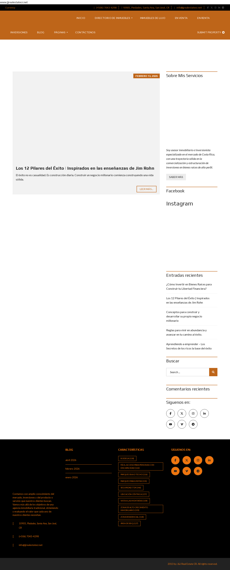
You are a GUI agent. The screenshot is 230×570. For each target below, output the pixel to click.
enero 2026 (71, 477)
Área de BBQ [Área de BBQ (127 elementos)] (129, 523)
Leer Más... (146, 189)
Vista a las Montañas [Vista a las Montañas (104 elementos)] (134, 500)
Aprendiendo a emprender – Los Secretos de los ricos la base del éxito (189, 346)
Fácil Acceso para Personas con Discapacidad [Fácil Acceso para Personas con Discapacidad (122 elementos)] (137, 466)
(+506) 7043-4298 (105, 7)
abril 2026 (70, 460)
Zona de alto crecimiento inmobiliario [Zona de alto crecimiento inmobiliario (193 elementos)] (134, 509)
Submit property (211, 32)
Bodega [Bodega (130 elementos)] (127, 458)
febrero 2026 (72, 468)
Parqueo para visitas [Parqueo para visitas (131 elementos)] (134, 481)
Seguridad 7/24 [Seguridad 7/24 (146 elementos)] (131, 487)
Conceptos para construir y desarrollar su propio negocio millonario (184, 316)
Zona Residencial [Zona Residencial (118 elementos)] (132, 517)
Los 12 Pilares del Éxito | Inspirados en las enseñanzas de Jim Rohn (85, 168)
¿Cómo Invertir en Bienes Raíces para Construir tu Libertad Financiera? (189, 286)
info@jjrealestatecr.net (188, 7)
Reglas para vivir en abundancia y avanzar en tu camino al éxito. (186, 332)
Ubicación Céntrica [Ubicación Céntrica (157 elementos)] (134, 494)
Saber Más (176, 176)
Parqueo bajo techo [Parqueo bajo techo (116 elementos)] (134, 474)
